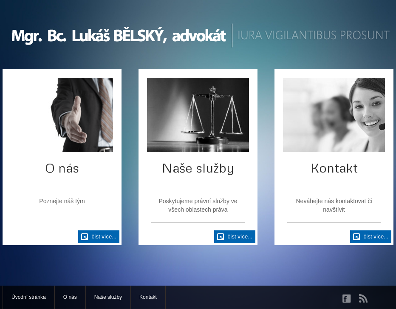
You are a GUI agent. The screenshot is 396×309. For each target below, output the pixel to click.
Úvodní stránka (28, 297)
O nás (70, 297)
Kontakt (148, 297)
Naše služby (108, 297)
